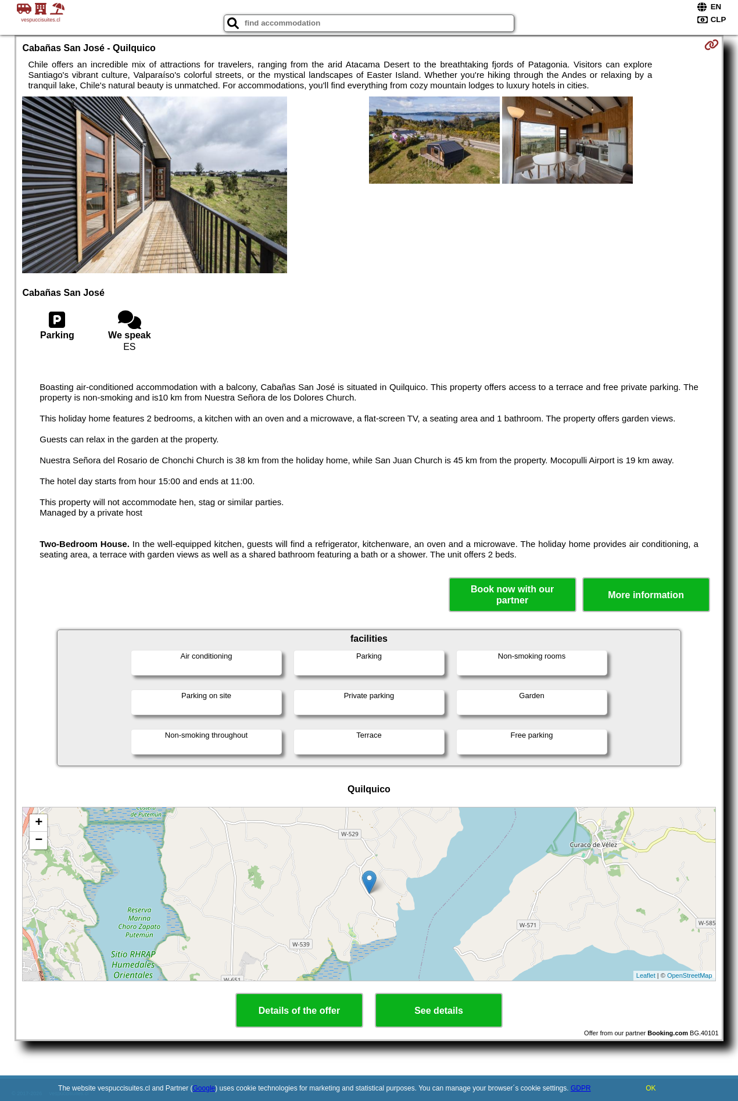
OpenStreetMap (689, 975)
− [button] (38, 840)
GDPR (581, 1088)
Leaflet (645, 975)
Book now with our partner (512, 594)
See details (438, 1011)
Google (204, 1088)
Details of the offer (299, 1011)
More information (646, 595)
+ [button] (38, 823)
